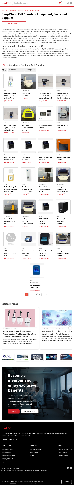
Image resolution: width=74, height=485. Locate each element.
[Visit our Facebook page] (68, 468)
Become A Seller (29, 411)
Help (32, 456)
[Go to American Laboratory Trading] (8, 357)
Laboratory (5, 10)
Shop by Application (8, 456)
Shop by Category (7, 449)
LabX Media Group (36, 449)
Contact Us (34, 452)
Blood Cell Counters (33, 10)
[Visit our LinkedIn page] (71, 468)
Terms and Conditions (65, 449)
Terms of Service (40, 471)
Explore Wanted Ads (8, 462)
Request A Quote (14, 23)
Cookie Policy (13, 483)
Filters (4, 70)
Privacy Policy (62, 452)
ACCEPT (67, 482)
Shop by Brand (6, 452)
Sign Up (13, 411)
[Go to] (22, 357)
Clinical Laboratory (17, 10)
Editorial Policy (63, 456)
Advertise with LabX (9, 440)
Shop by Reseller (7, 459)
